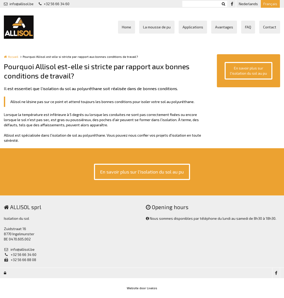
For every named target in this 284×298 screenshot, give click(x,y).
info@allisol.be (19, 4)
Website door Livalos (142, 288)
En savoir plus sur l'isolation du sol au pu (248, 70)
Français (270, 4)
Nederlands (248, 4)
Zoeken (223, 4)
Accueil (13, 56)
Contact (269, 27)
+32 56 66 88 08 (20, 259)
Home (126, 27)
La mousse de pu (157, 27)
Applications (193, 27)
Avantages (224, 27)
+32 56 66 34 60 (54, 4)
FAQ (248, 27)
